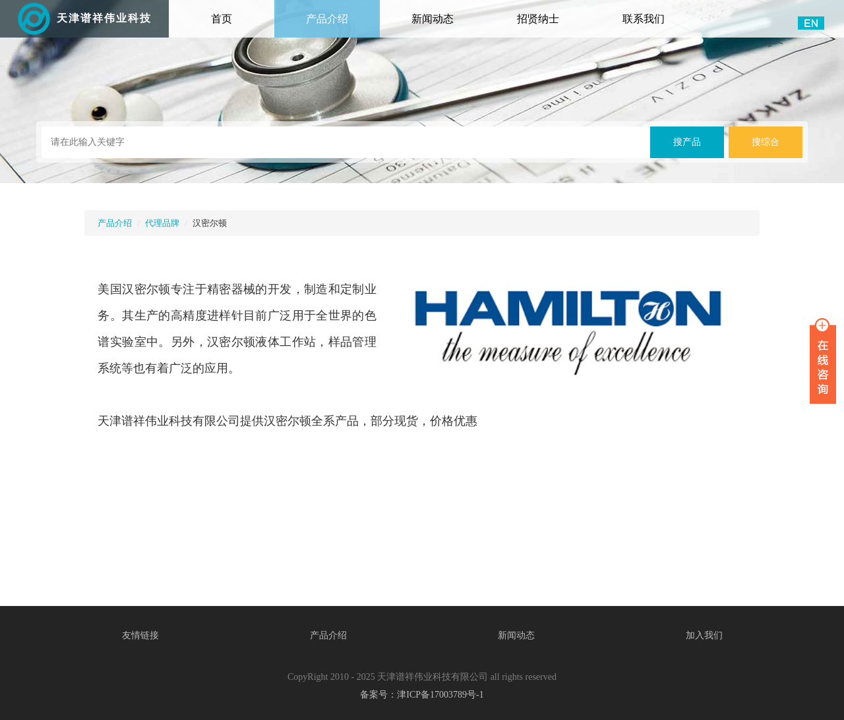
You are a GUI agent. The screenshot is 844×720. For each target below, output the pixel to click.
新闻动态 (432, 18)
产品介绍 (327, 18)
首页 (239, 12)
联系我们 (643, 18)
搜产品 (687, 142)
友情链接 (140, 635)
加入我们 (704, 635)
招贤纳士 (538, 18)
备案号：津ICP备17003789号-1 (421, 695)
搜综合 (765, 142)
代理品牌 (162, 223)
